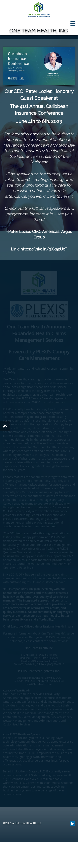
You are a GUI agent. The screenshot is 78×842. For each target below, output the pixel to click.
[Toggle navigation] (39, 24)
